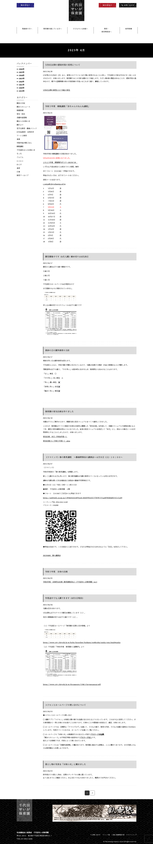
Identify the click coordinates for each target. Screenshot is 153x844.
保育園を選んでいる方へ (52, 29)
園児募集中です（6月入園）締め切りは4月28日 (68, 257)
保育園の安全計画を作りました (60, 411)
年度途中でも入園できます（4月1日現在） (65, 598)
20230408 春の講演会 (52, 555)
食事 (18, 139)
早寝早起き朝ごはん (24, 143)
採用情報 (128, 29)
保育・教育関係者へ (107, 30)
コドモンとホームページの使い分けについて (66, 705)
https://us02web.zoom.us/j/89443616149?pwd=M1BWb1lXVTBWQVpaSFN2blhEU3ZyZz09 (82, 498)
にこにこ (20, 161)
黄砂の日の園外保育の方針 (58, 350)
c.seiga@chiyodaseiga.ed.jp (54, 184)
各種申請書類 (22, 117)
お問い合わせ (92, 835)
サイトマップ (131, 835)
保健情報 (20, 110)
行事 (18, 172)
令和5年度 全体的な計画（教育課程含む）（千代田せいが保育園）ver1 (70, 582)
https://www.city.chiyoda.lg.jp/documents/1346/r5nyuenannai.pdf (72, 684)
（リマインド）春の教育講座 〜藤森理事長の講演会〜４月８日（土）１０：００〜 (86, 457)
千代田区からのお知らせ (26, 150)
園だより (20, 125)
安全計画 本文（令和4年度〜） (55, 437)
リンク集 (104, 835)
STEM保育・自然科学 (25, 132)
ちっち (19, 154)
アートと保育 (22, 136)
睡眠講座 (20, 146)
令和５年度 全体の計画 (57, 572)
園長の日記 (21, 103)
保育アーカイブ (22, 175)
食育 (18, 168)
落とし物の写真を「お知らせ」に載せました (66, 764)
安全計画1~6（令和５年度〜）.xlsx (56, 441)
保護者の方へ (27, 29)
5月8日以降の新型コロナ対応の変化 (56, 90)
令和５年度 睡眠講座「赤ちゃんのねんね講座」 (69, 106)
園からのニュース (23, 107)
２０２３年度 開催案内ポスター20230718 (60, 162)
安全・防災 (21, 114)
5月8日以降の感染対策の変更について (63, 65)
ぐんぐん (20, 157)
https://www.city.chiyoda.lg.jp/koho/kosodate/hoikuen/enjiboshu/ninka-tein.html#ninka (81, 642)
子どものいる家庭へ (80, 29)
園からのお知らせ (23, 121)
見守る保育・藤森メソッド (27, 128)
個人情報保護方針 (117, 835)
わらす (19, 164)
